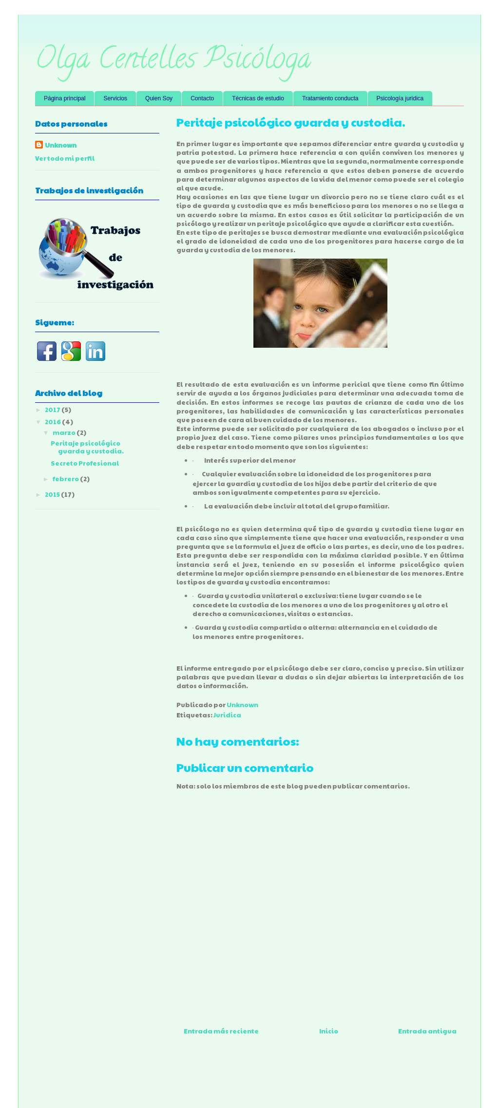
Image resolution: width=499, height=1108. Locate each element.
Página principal (64, 98)
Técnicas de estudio (258, 98)
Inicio (328, 1031)
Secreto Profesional (85, 463)
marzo (65, 432)
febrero (66, 478)
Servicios (115, 98)
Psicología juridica (400, 98)
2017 (53, 409)
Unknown (61, 145)
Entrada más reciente (221, 1031)
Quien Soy (159, 98)
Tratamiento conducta (330, 98)
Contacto (202, 98)
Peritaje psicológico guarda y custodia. (87, 447)
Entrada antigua (427, 1031)
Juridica (227, 715)
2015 (53, 494)
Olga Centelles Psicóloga (173, 61)
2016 (53, 421)
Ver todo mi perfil (65, 158)
